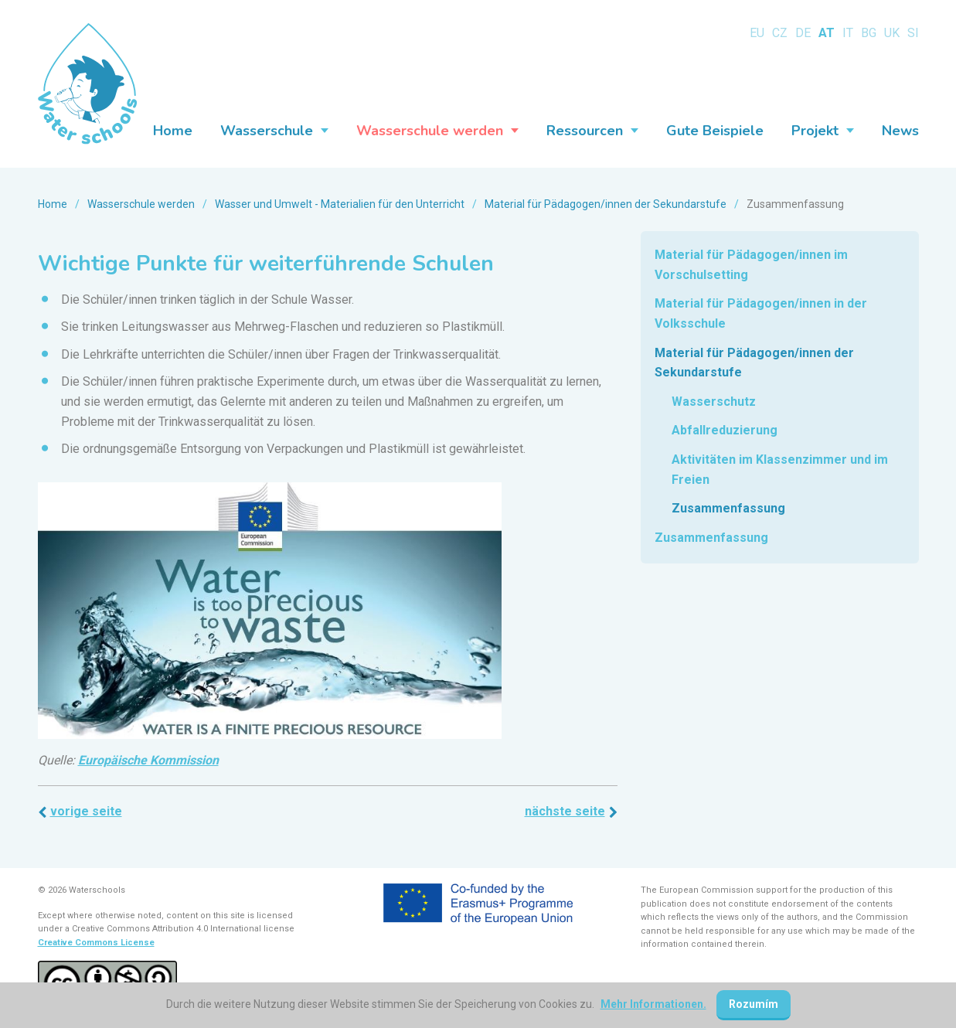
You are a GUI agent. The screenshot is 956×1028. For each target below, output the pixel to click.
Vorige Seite (86, 811)
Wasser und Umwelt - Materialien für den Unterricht (339, 204)
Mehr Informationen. (653, 1004)
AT (826, 33)
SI (913, 33)
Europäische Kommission (148, 760)
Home (52, 204)
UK (892, 33)
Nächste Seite (565, 811)
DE (803, 33)
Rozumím (753, 1004)
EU (757, 33)
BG (868, 33)
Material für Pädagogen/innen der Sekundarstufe (605, 204)
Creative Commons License (96, 943)
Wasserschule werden (141, 204)
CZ (780, 33)
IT (847, 33)
